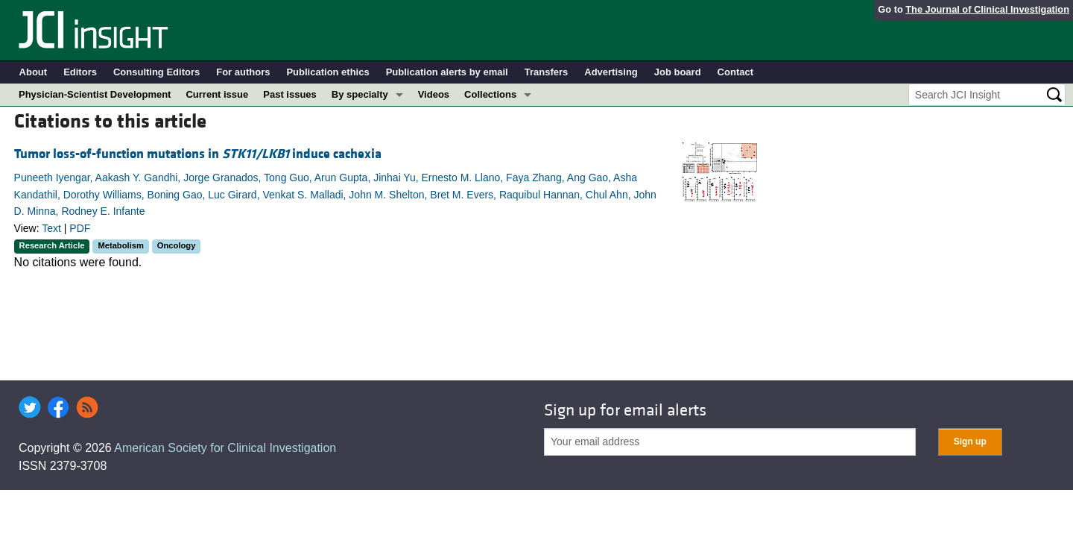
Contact (735, 72)
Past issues (290, 94)
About (33, 72)
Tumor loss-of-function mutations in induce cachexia (198, 154)
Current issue (217, 94)
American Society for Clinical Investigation (225, 448)
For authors (243, 72)
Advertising (611, 72)
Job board (677, 72)
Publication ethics (327, 72)
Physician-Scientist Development (95, 94)
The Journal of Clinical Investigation (987, 9)
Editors (80, 72)
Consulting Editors (156, 72)
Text (51, 228)
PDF (79, 228)
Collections (490, 94)
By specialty (360, 94)
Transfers (547, 72)
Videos (433, 94)
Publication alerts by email (447, 72)
